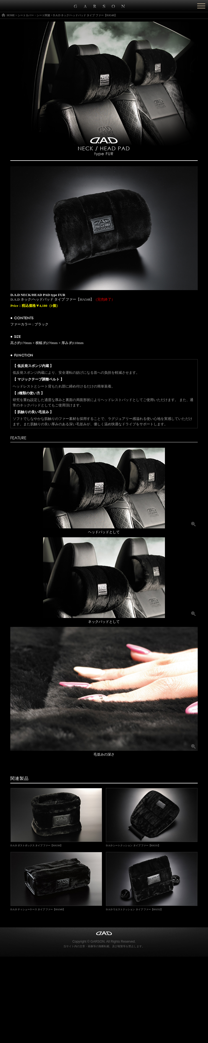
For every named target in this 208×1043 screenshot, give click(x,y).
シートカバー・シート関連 (34, 15)
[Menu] (201, 6)
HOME (11, 15)
